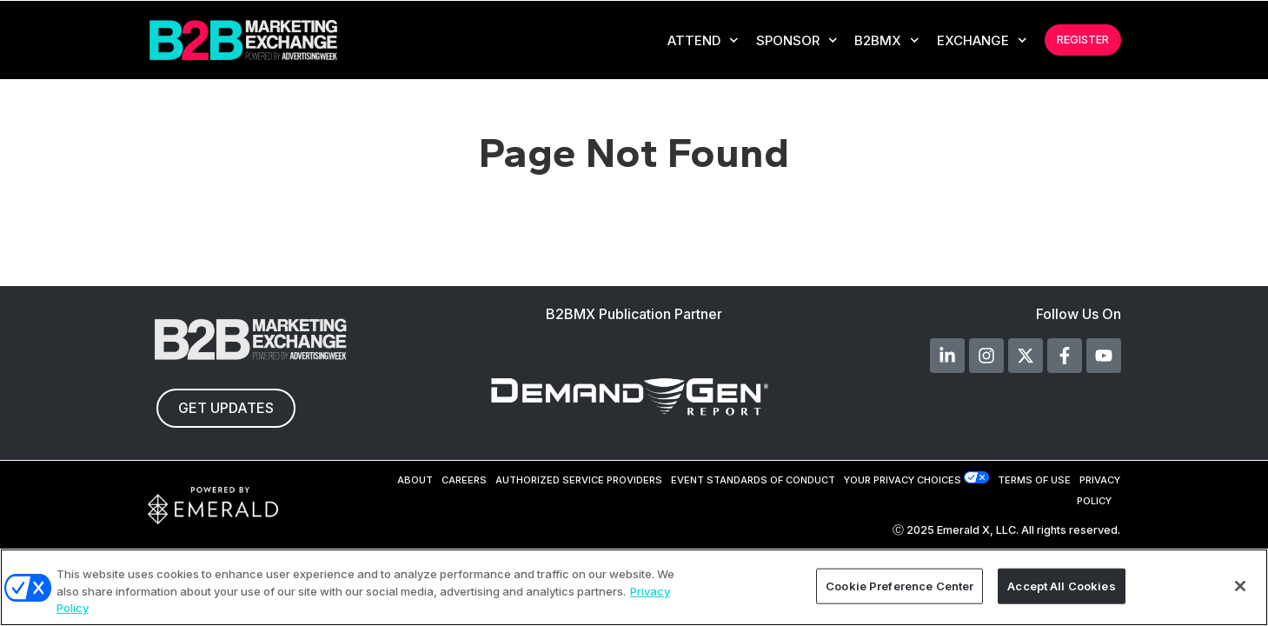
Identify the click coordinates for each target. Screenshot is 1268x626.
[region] (634, 587)
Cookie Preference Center (899, 585)
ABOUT (415, 480)
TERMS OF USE (1034, 480)
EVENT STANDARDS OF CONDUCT (753, 480)
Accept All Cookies (1061, 585)
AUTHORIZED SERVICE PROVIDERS (578, 480)
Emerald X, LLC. (978, 529)
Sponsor (797, 40)
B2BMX (886, 40)
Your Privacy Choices (902, 480)
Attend (703, 40)
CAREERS (464, 480)
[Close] (1240, 586)
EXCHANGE (982, 40)
